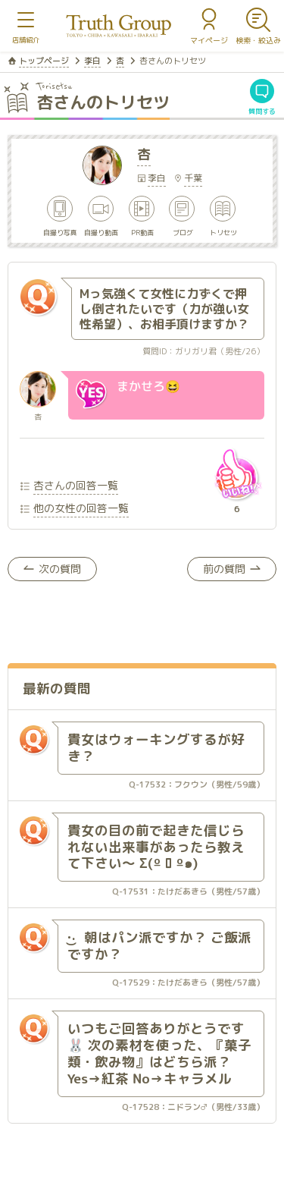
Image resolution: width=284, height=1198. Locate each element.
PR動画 (142, 232)
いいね (236, 474)
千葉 (193, 177)
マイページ (209, 40)
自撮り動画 (101, 232)
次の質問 (60, 568)
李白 (92, 61)
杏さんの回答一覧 (75, 485)
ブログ (183, 232)
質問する (262, 110)
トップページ (44, 61)
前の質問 (224, 568)
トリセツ (224, 232)
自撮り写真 (60, 232)
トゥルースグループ (119, 26)
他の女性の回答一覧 (81, 508)
